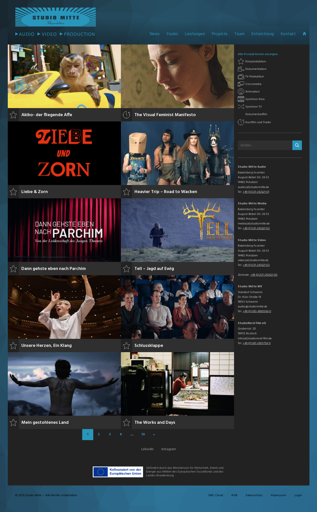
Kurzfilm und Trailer (258, 122)
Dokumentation (255, 69)
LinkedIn (147, 449)
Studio (172, 34)
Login (298, 495)
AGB (234, 495)
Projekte (220, 34)
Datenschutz (254, 495)
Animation (252, 91)
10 (143, 434)
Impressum (278, 495)
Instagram (168, 449)
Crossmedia (253, 84)
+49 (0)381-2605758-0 (257, 343)
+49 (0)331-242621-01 (256, 192)
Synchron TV (253, 106)
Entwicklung (262, 34)
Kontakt (288, 34)
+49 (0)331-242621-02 (256, 228)
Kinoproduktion (255, 61)
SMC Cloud (215, 495)
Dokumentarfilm (256, 114)
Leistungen (195, 34)
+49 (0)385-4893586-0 (257, 311)
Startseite (304, 34)
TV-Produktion (254, 76)
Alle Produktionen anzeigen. (258, 54)
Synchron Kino (255, 99)
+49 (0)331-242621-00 (264, 274)
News (155, 34)
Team (239, 34)
